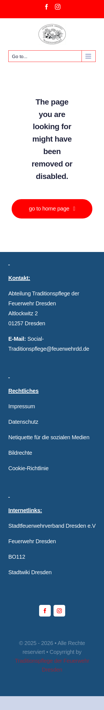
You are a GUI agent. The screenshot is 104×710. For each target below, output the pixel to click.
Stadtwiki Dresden (30, 572)
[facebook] (45, 611)
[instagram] (59, 611)
